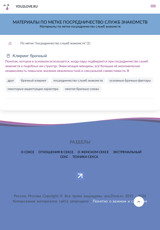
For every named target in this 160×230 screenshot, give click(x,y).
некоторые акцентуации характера (33, 88)
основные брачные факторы (130, 80)
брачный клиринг (34, 80)
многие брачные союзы (82, 88)
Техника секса (85, 156)
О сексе (27, 152)
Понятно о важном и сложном (120, 201)
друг (11, 80)
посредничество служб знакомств (78, 80)
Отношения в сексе (55, 152)
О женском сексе (93, 152)
